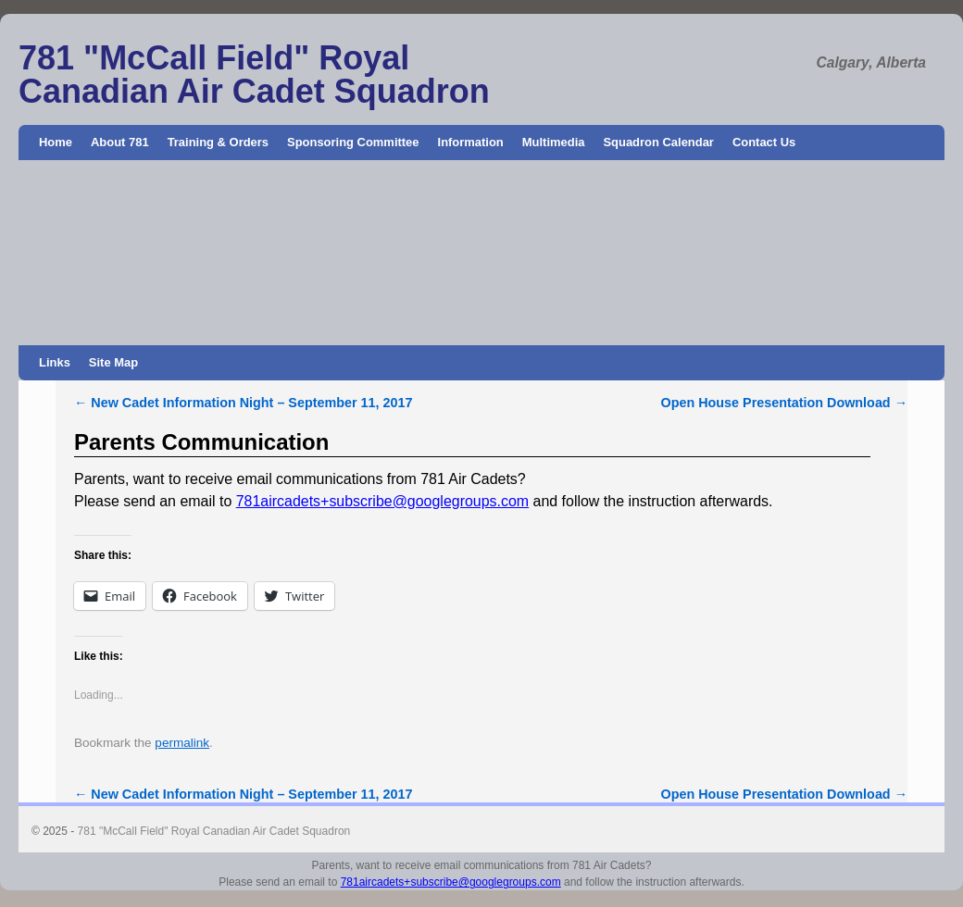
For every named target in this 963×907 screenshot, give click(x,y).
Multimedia (553, 142)
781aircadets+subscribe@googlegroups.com (382, 501)
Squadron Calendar (658, 142)
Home (55, 142)
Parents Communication (201, 441)
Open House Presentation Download (784, 402)
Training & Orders (218, 142)
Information (471, 142)
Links (54, 362)
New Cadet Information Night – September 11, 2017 (243, 402)
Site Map (113, 362)
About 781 (120, 142)
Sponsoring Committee (353, 142)
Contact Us (763, 142)
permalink (182, 743)
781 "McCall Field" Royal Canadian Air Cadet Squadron (254, 74)
